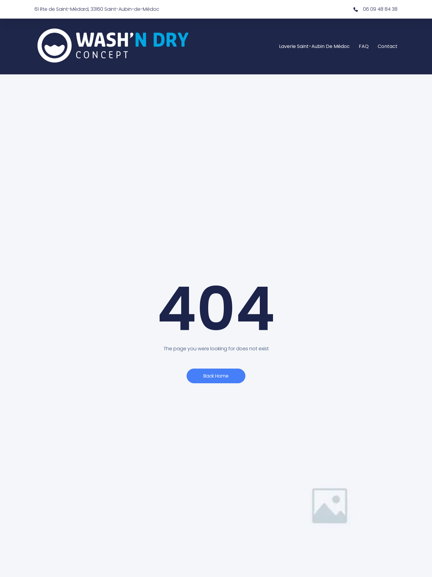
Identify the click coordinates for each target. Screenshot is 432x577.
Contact (388, 46)
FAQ (364, 46)
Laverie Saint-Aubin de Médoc (314, 46)
